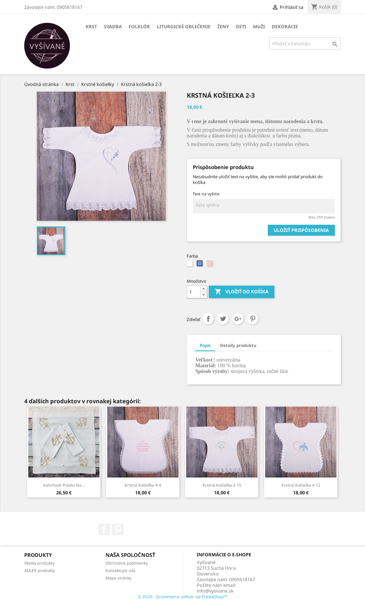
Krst (91, 26)
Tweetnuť (223, 318)
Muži (259, 26)
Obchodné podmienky (127, 563)
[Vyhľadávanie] (305, 43)
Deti (241, 26)
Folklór (139, 26)
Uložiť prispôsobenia (301, 230)
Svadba (113, 26)
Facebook (104, 529)
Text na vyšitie (206, 193)
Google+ (238, 318)
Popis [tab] (205, 345)
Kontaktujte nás (120, 570)
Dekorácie (285, 26)
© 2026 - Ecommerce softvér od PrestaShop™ (182, 596)
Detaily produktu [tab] (238, 345)
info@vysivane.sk (215, 591)
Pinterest (252, 318)
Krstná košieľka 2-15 (221, 485)
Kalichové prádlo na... (64, 485)
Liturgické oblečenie (183, 26)
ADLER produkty (39, 570)
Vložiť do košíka (241, 292)
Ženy (223, 26)
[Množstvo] (193, 292)
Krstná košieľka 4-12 (300, 485)
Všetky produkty (39, 563)
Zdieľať (208, 318)
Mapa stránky (118, 578)
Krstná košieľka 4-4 (143, 485)
